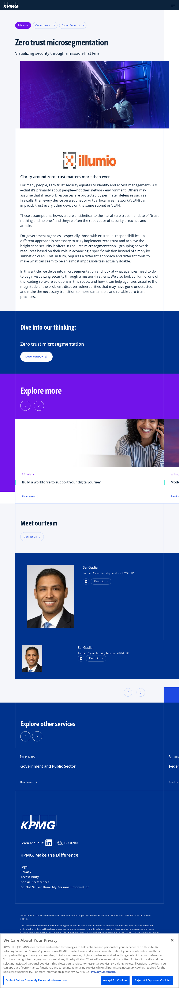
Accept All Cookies (115, 980)
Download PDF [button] (36, 356)
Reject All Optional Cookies (153, 980)
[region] (89, 960)
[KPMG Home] (11, 5)
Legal (24, 867)
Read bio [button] (99, 581)
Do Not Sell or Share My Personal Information (54, 887)
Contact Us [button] (30, 536)
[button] (173, 5)
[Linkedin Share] (48, 842)
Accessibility (29, 877)
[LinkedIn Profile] (81, 658)
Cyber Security (73, 25)
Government (45, 25)
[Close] (172, 940)
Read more (30, 496)
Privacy (25, 872)
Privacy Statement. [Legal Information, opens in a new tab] (103, 972)
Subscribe (68, 843)
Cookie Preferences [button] (34, 882)
